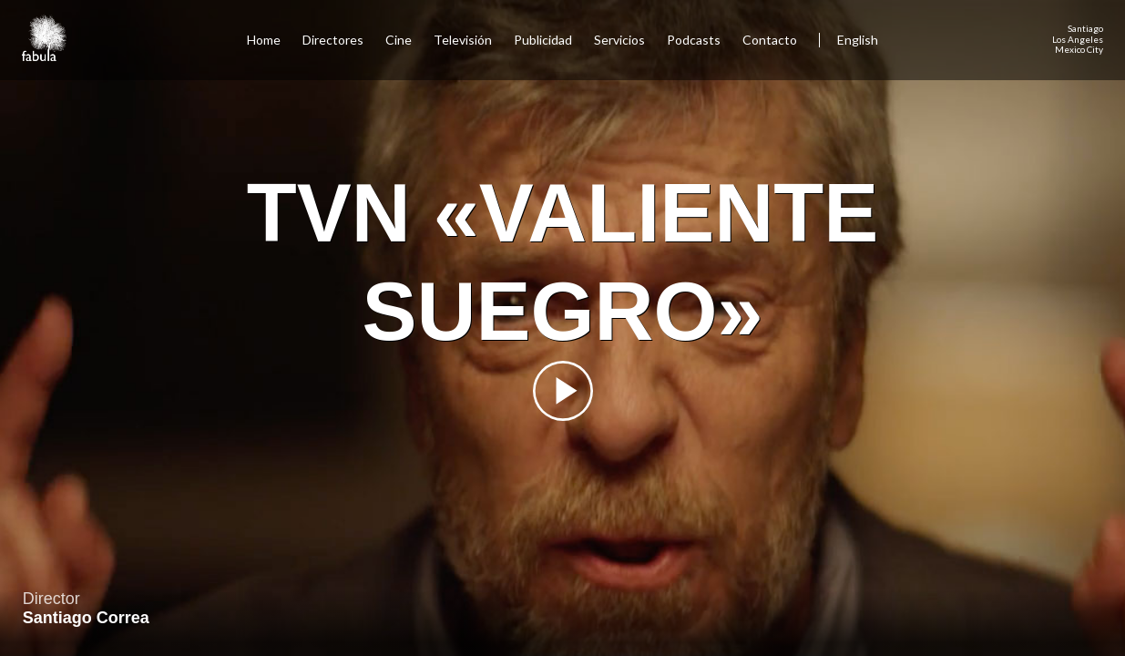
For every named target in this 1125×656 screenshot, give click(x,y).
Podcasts (694, 39)
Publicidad (543, 39)
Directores (332, 39)
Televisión (463, 39)
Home (264, 39)
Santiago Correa (86, 618)
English (857, 39)
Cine (398, 39)
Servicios (619, 39)
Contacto (769, 39)
